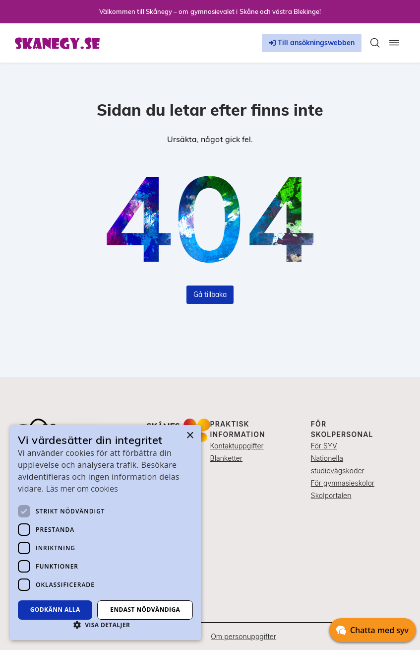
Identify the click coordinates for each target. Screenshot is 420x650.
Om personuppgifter (243, 636)
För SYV (324, 445)
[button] (105, 625)
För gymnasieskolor (342, 483)
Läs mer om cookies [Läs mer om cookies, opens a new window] (82, 488)
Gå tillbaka (210, 294)
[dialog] (105, 532)
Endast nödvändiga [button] (145, 609)
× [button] (189, 435)
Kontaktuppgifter (237, 445)
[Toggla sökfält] (375, 43)
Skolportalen (331, 495)
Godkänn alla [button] (55, 609)
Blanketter (226, 458)
